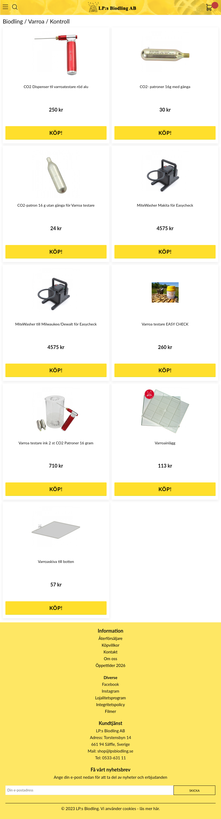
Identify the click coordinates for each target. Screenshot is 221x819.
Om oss (110, 658)
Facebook (110, 684)
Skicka (194, 790)
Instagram (110, 691)
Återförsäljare (110, 638)
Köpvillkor (111, 645)
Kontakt (111, 651)
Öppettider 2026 (110, 665)
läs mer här (149, 808)
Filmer (110, 711)
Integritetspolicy (110, 704)
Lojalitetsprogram (110, 697)
